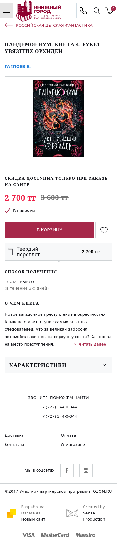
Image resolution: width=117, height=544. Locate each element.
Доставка (14, 435)
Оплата (68, 435)
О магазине (73, 444)
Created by (94, 506)
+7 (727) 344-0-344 (58, 407)
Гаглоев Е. (18, 66)
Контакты (14, 444)
